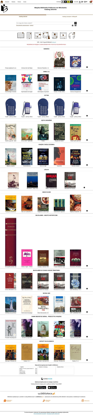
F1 (82, 1)
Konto (24, 1)
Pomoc (19, 1)
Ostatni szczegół (22, 372)
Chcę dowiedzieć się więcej (40, 413)
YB (68, 1)
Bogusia (21, 369)
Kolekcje (31, 25)
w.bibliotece (39, 396)
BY (71, 1)
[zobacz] (54, 42)
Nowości (7, 1)
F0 (80, 1)
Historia (13, 1)
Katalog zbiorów (23, 16)
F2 (86, 1)
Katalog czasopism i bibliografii (69, 16)
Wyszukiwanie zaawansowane (22, 25)
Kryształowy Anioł (22, 373)
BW (65, 1)
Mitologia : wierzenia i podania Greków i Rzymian (28, 368)
